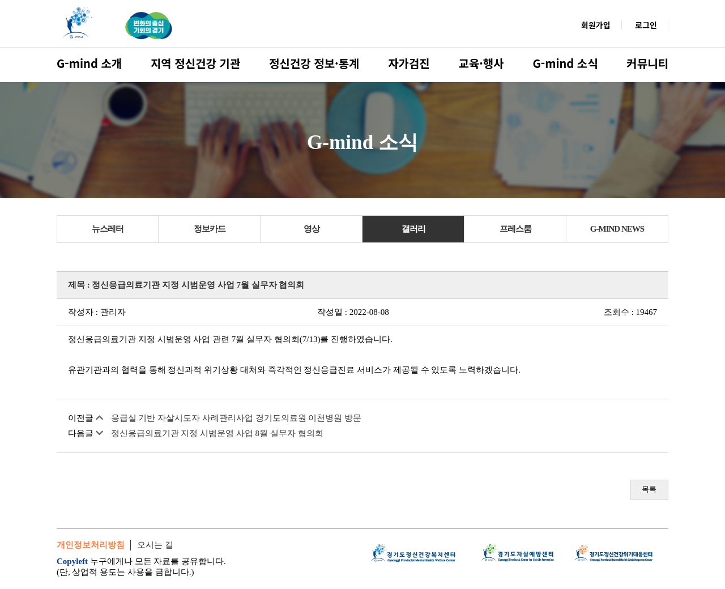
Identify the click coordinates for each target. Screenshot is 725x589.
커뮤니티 (647, 63)
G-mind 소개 (89, 63)
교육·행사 (481, 63)
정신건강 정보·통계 (314, 63)
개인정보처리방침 (91, 544)
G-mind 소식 (565, 63)
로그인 (646, 25)
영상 (311, 228)
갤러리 (413, 228)
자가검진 (409, 63)
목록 (649, 489)
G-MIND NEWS (617, 228)
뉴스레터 (107, 228)
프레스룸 (515, 228)
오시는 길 (155, 544)
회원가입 (596, 25)
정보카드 (209, 228)
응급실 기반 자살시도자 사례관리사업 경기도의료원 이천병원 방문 (236, 417)
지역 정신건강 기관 (195, 63)
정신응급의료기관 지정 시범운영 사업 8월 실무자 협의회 (217, 433)
